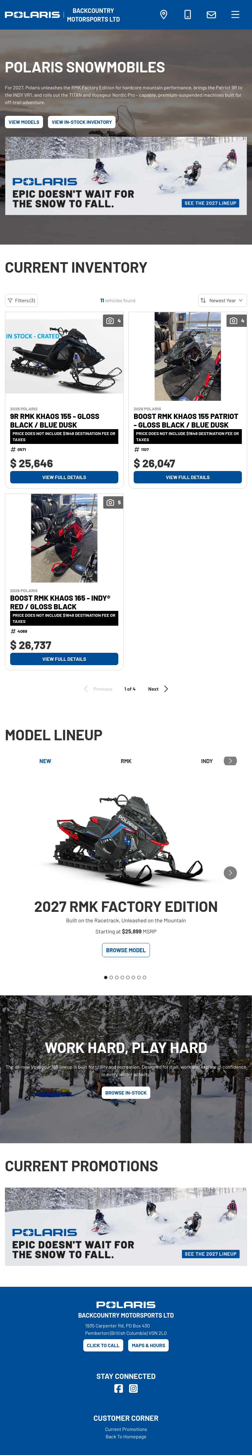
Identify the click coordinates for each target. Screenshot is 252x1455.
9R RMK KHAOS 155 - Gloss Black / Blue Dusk (55, 420)
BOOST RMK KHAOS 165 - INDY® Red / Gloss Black (60, 602)
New (45, 761)
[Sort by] (222, 300)
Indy (207, 761)
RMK (126, 761)
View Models (24, 122)
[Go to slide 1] (106, 977)
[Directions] (164, 16)
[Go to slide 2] (111, 977)
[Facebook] (119, 1388)
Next (159, 689)
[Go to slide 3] (117, 977)
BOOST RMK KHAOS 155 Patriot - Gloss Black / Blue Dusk (186, 420)
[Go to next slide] (230, 760)
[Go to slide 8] (144, 977)
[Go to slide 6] (133, 977)
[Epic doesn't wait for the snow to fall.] (126, 176)
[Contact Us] (211, 14)
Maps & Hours (148, 1345)
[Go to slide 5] (128, 977)
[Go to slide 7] (139, 977)
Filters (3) (21, 300)
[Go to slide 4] (122, 977)
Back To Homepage (126, 1436)
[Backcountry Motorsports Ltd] (93, 14)
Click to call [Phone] (103, 1345)
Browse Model (126, 950)
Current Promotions (126, 1429)
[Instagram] (133, 1388)
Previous (97, 689)
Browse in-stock (126, 1092)
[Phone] (188, 16)
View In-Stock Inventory (82, 122)
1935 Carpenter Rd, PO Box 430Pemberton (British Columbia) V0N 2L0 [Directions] (126, 1329)
